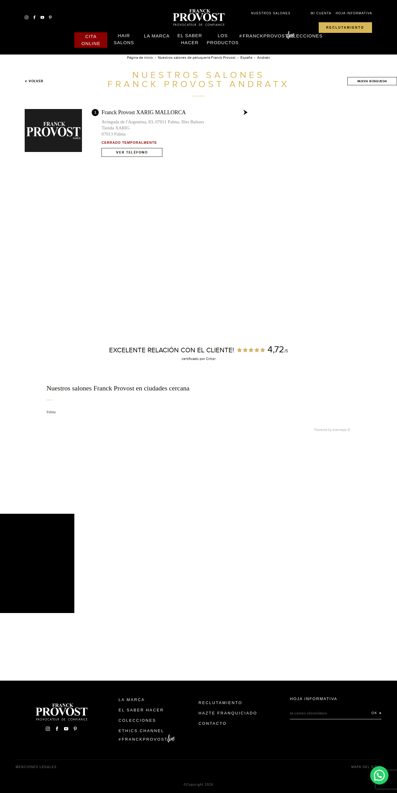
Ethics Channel (141, 730)
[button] (379, 774)
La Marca (157, 35)
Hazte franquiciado (228, 713)
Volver (34, 81)
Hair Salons (124, 39)
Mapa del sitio (366, 767)
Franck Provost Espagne (199, 17)
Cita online (90, 40)
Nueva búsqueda (372, 81)
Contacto (213, 723)
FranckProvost (265, 35)
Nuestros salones (271, 13)
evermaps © (341, 430)
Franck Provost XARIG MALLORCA (143, 112)
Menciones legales (36, 767)
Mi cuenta (321, 13)
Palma (51, 412)
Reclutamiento (345, 27)
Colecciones (304, 35)
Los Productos (223, 39)
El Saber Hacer (189, 39)
